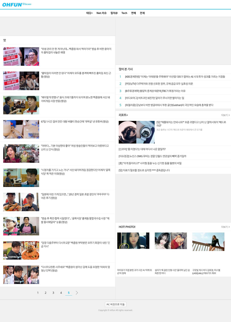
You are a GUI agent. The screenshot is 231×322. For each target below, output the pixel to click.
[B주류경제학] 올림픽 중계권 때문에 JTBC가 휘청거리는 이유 (151, 91)
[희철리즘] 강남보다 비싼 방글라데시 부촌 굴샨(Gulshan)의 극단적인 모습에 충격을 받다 (165, 105)
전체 (142, 13)
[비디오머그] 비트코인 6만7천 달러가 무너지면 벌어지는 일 (150, 98)
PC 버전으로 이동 (116, 304)
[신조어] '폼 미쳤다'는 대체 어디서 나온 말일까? (142, 149)
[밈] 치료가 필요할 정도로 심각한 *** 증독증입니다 (144, 170)
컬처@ (114, 13)
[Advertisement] (57, 26)
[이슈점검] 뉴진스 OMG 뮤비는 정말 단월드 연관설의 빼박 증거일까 (152, 156)
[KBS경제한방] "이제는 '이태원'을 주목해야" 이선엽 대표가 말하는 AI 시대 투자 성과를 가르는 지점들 (171, 76)
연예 (133, 13)
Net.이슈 (102, 13)
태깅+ (89, 13)
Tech (124, 13)
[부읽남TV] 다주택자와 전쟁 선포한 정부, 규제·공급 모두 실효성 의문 (155, 83)
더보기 (224, 115)
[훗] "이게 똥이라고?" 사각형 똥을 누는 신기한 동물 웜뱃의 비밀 (150, 163)
